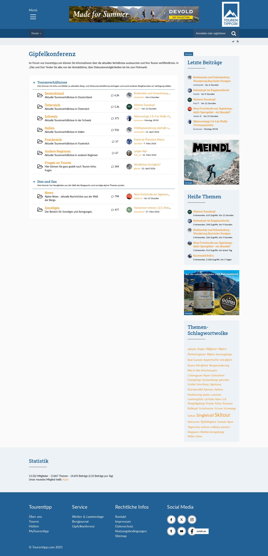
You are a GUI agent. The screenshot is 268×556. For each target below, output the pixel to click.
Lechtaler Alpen (213, 399)
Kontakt (120, 517)
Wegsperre (193, 432)
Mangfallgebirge (196, 403)
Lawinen (216, 394)
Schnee (219, 408)
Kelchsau (208, 389)
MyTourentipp (39, 531)
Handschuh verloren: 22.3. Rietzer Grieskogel (158, 207)
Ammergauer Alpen (201, 354)
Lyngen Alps (140, 151)
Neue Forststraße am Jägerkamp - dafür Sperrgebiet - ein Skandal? (170, 194)
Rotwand (228, 403)
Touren (34, 521)
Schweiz (51, 116)
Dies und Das (47, 182)
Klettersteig (195, 394)
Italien (50, 128)
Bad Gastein (195, 359)
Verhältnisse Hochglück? (147, 164)
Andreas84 (139, 97)
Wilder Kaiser (195, 436)
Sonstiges (52, 208)
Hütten (34, 526)
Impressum (123, 521)
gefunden (224, 379)
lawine (206, 394)
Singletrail (205, 415)
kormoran (138, 120)
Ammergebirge (224, 354)
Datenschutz (124, 526)
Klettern (218, 389)
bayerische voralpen (218, 360)
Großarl (192, 384)
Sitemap (121, 536)
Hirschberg (203, 384)
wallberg (215, 427)
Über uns (35, 517)
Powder (210, 403)
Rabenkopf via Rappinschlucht (211, 90)
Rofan (218, 403)
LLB (224, 399)
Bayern (191, 365)
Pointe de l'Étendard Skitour (149, 139)
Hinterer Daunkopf (144, 104)
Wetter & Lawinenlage (88, 517)
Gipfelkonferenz (83, 526)
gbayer (137, 168)
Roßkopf (193, 408)
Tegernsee (194, 427)
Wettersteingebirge (212, 432)
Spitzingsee (208, 422)
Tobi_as (137, 155)
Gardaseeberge (210, 379)
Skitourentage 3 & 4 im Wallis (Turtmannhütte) (159, 116)
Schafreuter (206, 408)
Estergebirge (194, 379)
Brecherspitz (209, 370)
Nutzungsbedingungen (131, 531)
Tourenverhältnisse (52, 82)
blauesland (139, 211)
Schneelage (230, 408)
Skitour (222, 415)
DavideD (138, 143)
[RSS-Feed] (237, 41)
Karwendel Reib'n (203, 255)
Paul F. (137, 108)
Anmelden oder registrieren (211, 33)
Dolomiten (217, 375)
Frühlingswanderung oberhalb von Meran (156, 127)
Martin (196, 94)
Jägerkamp (215, 384)
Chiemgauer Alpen (199, 375)
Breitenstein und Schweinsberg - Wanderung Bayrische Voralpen (169, 93)
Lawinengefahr (196, 399)
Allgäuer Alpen (216, 349)
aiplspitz (192, 348)
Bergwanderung (219, 365)
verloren (205, 427)
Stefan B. (138, 198)
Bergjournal (80, 521)
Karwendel (195, 389)
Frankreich (53, 139)
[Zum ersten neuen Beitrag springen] (129, 95)
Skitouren (194, 421)
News (49, 193)
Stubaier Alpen (225, 421)
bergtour (202, 365)
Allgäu (201, 348)
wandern (225, 427)
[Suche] (233, 33)
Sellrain (191, 415)
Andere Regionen (58, 151)
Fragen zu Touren (58, 163)
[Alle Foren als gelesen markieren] (233, 41)
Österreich (52, 105)
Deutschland (54, 93)
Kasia (65, 479)
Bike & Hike (194, 370)
